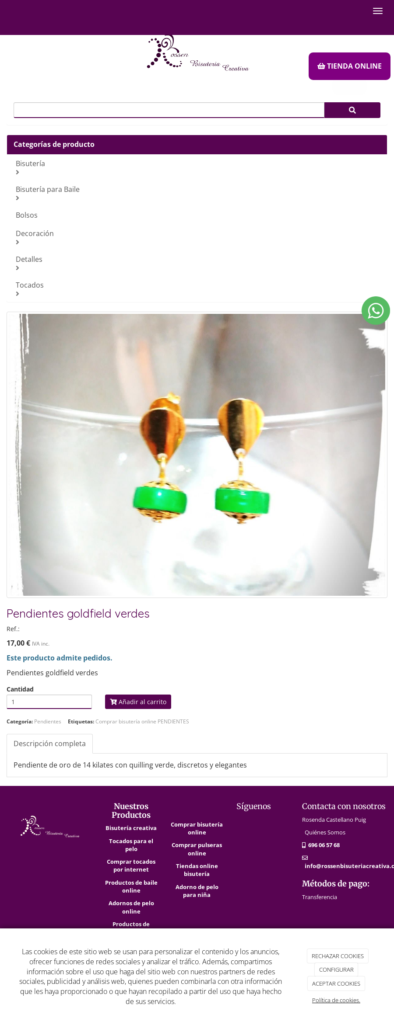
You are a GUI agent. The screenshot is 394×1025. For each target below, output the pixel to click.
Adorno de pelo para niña (197, 891)
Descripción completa (50, 743)
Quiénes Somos (325, 832)
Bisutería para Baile (198, 193)
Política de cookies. (336, 1000)
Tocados (198, 288)
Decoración (198, 237)
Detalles (198, 262)
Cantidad (20, 689)
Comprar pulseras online (197, 849)
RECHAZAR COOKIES (338, 956)
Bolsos (27, 215)
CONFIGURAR (336, 969)
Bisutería (198, 167)
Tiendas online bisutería (197, 870)
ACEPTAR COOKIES (336, 983)
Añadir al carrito (138, 702)
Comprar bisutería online (197, 828)
